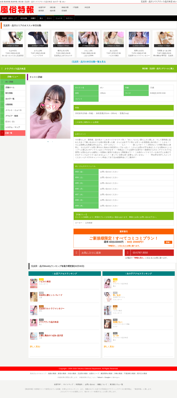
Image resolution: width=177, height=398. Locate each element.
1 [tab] (48, 141)
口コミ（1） (8, 121)
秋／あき (117, 295)
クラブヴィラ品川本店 (15, 69)
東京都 (52, 7)
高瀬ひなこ (118, 322)
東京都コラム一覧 (116, 384)
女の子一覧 (7, 99)
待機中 (33, 18)
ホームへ (116, 377)
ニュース (59, 18)
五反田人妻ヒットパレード (50, 295)
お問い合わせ (90, 384)
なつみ (116, 335)
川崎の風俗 (118, 373)
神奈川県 (65, 7)
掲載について (102, 384)
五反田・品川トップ (9, 18)
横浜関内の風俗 (106, 373)
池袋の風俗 (52, 373)
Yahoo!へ (100, 377)
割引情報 (7, 93)
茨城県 (64, 11)
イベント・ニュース (11, 110)
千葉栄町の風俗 (129, 373)
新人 (41, 18)
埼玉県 (87, 7)
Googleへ (108, 377)
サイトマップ (68, 384)
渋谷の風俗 (72, 373)
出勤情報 (7, 104)
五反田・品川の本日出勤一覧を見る (88, 61)
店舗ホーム (7, 87)
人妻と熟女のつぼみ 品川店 (51, 335)
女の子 (138, 273)
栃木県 (52, 11)
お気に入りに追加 (87, 252)
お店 (64, 273)
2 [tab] (52, 141)
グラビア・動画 (9, 116)
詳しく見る (35, 346)
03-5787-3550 (136, 252)
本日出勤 (23, 18)
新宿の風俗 (62, 373)
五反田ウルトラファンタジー (51, 308)
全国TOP (42, 7)
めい (115, 281)
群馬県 (41, 11)
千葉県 (75, 7)
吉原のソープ (94, 373)
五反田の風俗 (83, 373)
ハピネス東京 (45, 281)
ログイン (69, 18)
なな (115, 308)
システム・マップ (10, 127)
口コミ (49, 18)
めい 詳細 (7, 82)
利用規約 (79, 384)
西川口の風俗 (142, 373)
